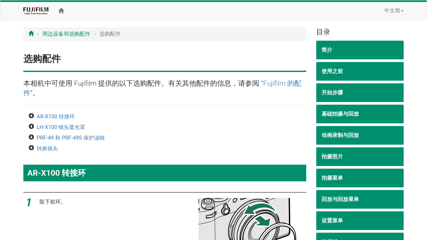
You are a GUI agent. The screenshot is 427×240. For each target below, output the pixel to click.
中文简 (394, 10)
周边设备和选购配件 (66, 34)
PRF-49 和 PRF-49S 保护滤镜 (71, 138)
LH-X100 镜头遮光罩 (61, 127)
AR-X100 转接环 (56, 116)
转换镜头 (47, 148)
